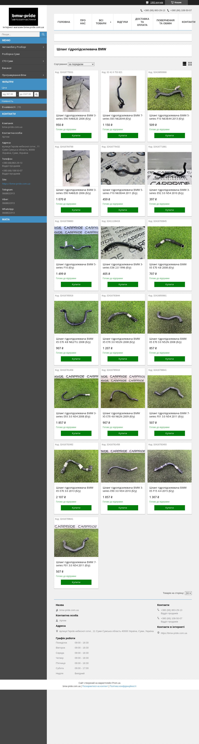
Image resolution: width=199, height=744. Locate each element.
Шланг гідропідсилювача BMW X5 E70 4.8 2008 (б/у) (168, 266)
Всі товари (101, 22)
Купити (76, 135)
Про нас (83, 22)
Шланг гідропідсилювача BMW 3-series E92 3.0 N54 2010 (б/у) (169, 191)
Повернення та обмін (166, 22)
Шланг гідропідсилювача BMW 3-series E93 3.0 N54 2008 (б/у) (76, 415)
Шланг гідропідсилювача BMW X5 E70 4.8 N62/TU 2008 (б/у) (74, 340)
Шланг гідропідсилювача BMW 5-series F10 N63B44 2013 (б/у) (169, 117)
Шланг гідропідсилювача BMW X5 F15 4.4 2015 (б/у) (168, 489)
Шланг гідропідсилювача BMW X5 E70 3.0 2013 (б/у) (74, 489)
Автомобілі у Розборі (14, 47)
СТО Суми (7, 61)
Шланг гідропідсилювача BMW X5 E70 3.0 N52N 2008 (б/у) (121, 340)
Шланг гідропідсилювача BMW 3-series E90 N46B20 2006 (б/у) (76, 117)
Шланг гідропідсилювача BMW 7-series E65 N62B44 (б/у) (123, 117)
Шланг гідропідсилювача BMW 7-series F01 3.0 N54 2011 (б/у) (169, 415)
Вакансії (6, 68)
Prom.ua (116, 683)
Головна (64, 22)
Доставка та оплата (142, 21)
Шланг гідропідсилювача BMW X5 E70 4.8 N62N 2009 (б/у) (121, 415)
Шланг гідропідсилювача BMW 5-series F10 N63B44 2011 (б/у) (123, 191)
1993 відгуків (156, 2)
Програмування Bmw (14, 75)
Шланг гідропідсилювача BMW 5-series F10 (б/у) (76, 266)
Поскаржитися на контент (95, 686)
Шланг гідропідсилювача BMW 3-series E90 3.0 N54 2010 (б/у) (123, 489)
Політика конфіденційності (123, 686)
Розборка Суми (11, 54)
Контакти (188, 22)
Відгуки (122, 22)
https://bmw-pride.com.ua (16, 183)
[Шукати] (43, 34)
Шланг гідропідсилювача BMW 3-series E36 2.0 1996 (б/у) (123, 266)
